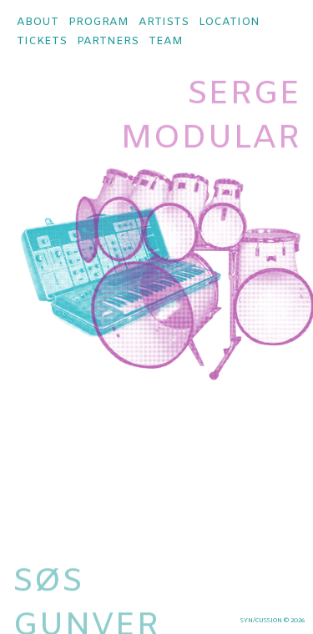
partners (108, 41)
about (37, 22)
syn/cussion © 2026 (272, 620)
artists (164, 22)
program (98, 22)
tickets (42, 41)
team (166, 41)
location (229, 22)
